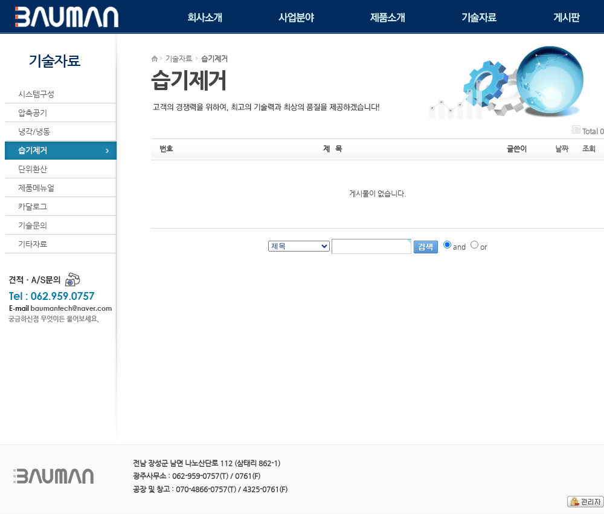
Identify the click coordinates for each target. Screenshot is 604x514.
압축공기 (32, 112)
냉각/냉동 (34, 131)
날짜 (561, 149)
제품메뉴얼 (36, 187)
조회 (589, 149)
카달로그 (32, 206)
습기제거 (32, 150)
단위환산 (32, 169)
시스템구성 (36, 94)
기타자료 (32, 244)
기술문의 (32, 225)
